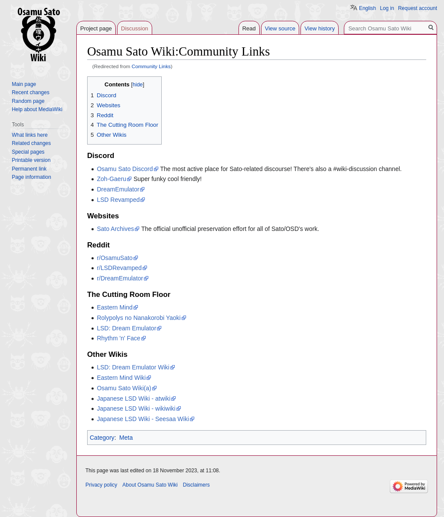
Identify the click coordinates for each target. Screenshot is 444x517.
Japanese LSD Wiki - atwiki (133, 398)
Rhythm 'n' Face (118, 338)
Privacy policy (101, 485)
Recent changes (30, 92)
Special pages (28, 152)
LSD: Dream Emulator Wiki (133, 367)
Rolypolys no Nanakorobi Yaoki (138, 317)
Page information (31, 177)
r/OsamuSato (114, 257)
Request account (417, 8)
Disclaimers (196, 485)
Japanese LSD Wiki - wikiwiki (136, 408)
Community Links (151, 66)
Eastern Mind (114, 307)
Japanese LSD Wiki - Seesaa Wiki (143, 418)
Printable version (31, 160)
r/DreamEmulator (120, 278)
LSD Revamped (118, 199)
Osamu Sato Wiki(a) (124, 388)
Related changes (31, 143)
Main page (24, 84)
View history (319, 28)
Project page (96, 28)
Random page (28, 101)
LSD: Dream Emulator (126, 328)
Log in (387, 8)
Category (102, 437)
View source (280, 28)
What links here (30, 135)
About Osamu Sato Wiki (149, 485)
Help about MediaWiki (37, 109)
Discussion (134, 28)
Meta (126, 437)
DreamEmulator (118, 189)
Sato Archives (115, 228)
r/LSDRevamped (119, 267)
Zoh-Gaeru (111, 178)
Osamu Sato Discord (125, 168)
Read (249, 28)
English (367, 8)
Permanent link (29, 169)
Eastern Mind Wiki (121, 377)
